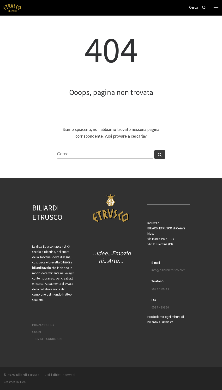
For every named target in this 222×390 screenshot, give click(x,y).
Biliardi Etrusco (28, 375)
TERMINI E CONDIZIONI (47, 339)
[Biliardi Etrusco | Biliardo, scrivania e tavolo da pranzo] (13, 7)
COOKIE (37, 332)
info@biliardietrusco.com (168, 270)
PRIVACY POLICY (43, 325)
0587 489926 (160, 307)
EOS (23, 382)
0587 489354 (160, 289)
